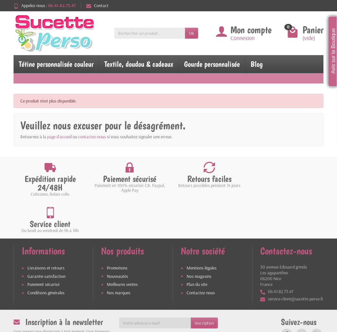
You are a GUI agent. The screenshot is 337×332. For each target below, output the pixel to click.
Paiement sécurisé (43, 248)
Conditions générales (46, 256)
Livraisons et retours (46, 231)
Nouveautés (117, 239)
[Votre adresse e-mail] (155, 286)
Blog (256, 64)
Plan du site (197, 248)
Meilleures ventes (122, 248)
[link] (286, 298)
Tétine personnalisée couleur (56, 64)
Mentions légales (202, 231)
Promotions (117, 231)
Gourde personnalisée (212, 64)
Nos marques (118, 256)
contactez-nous (92, 137)
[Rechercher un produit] (149, 33)
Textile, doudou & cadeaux (138, 64)
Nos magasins (199, 239)
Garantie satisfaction (46, 239)
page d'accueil (59, 137)
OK (191, 33)
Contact (97, 5)
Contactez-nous (201, 256)
